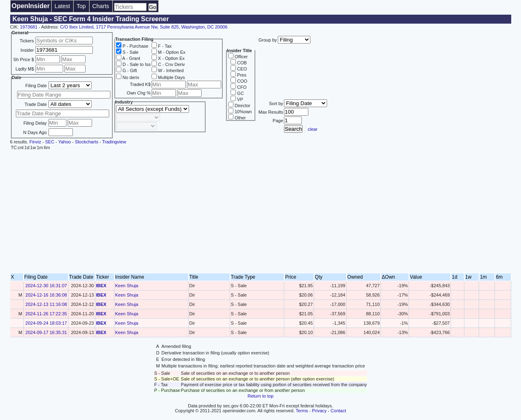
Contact (338, 410)
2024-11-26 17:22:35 (46, 313)
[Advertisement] (260, 212)
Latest (62, 6)
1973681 (28, 26)
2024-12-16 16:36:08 (46, 294)
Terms (302, 410)
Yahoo (64, 141)
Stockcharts (86, 141)
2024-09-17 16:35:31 (46, 332)
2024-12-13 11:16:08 (46, 304)
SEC (50, 141)
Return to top (261, 396)
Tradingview (114, 141)
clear (313, 129)
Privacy (319, 410)
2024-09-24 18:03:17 (46, 323)
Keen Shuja (126, 285)
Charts (100, 6)
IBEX (101, 285)
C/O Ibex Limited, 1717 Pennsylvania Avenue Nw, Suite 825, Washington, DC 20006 (143, 26)
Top (81, 6)
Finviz (35, 141)
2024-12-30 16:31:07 (46, 285)
